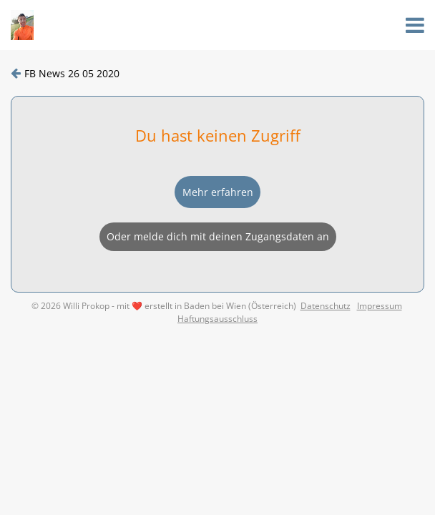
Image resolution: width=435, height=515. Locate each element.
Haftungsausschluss (217, 319)
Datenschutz (325, 306)
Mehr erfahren (217, 192)
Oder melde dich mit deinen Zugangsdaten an (218, 236)
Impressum (379, 306)
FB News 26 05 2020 (71, 73)
